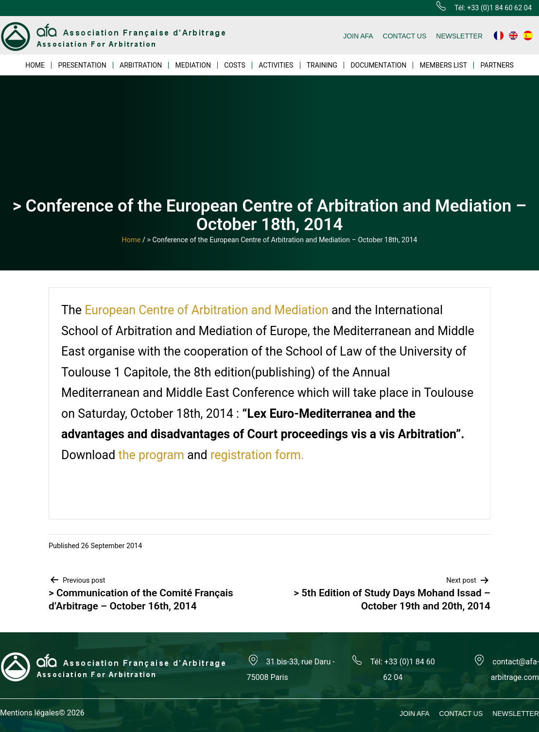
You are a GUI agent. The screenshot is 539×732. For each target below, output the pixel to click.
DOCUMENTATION (378, 65)
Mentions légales (29, 712)
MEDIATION (193, 65)
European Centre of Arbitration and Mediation (207, 310)
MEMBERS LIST (444, 65)
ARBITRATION (141, 65)
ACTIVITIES (276, 65)
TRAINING (322, 65)
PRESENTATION (82, 65)
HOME (35, 65)
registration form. (257, 455)
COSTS (234, 65)
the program (151, 455)
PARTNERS (496, 65)
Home (131, 240)
